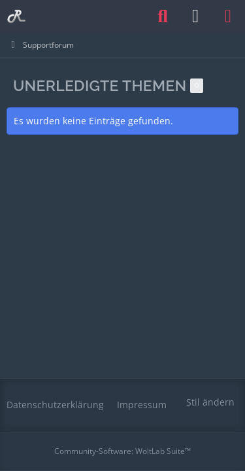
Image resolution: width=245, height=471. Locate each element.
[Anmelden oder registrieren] (195, 16)
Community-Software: (122, 451)
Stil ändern (210, 402)
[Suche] (163, 16)
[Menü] (228, 16)
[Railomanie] (16, 16)
